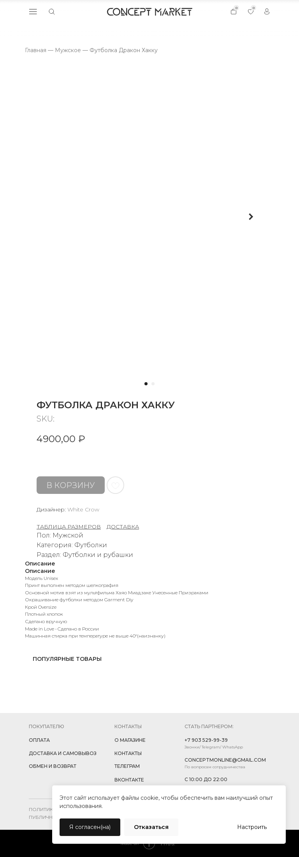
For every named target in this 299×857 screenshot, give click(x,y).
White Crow (83, 509)
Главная (35, 50)
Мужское (68, 50)
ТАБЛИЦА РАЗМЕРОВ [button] (69, 526)
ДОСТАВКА (123, 526)
